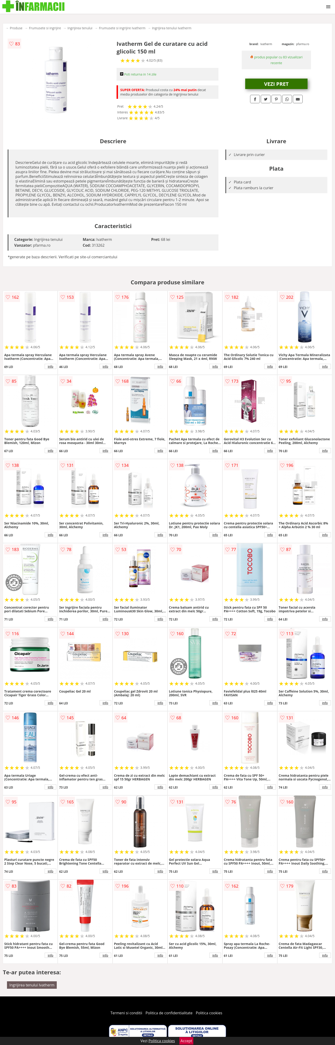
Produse (16, 28)
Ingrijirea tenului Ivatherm (171, 28)
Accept (186, 1040)
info (50, 366)
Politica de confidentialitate (169, 1012)
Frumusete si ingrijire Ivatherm (122, 28)
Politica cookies (209, 1012)
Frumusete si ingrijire (45, 28)
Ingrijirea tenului (79, 28)
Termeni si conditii (126, 1012)
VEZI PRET (276, 83)
